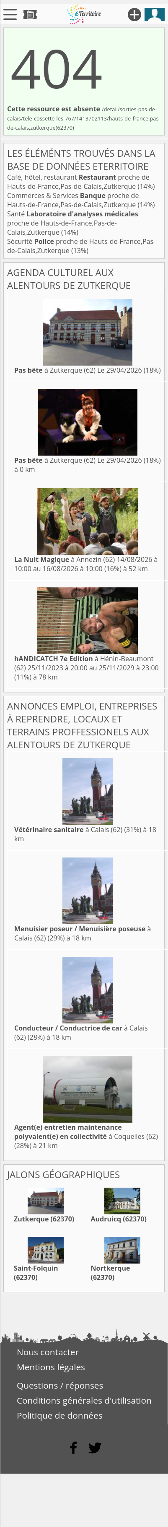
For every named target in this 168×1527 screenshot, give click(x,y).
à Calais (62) (68, 829)
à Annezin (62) (64, 559)
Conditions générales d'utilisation (84, 1400)
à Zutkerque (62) (55, 370)
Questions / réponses (60, 1385)
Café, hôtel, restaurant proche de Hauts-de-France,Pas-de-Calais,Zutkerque (78, 182)
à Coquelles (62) (86, 1132)
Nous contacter (48, 1352)
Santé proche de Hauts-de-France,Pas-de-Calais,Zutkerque (72, 223)
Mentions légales (51, 1367)
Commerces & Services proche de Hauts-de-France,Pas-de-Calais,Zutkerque (73, 200)
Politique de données (60, 1415)
